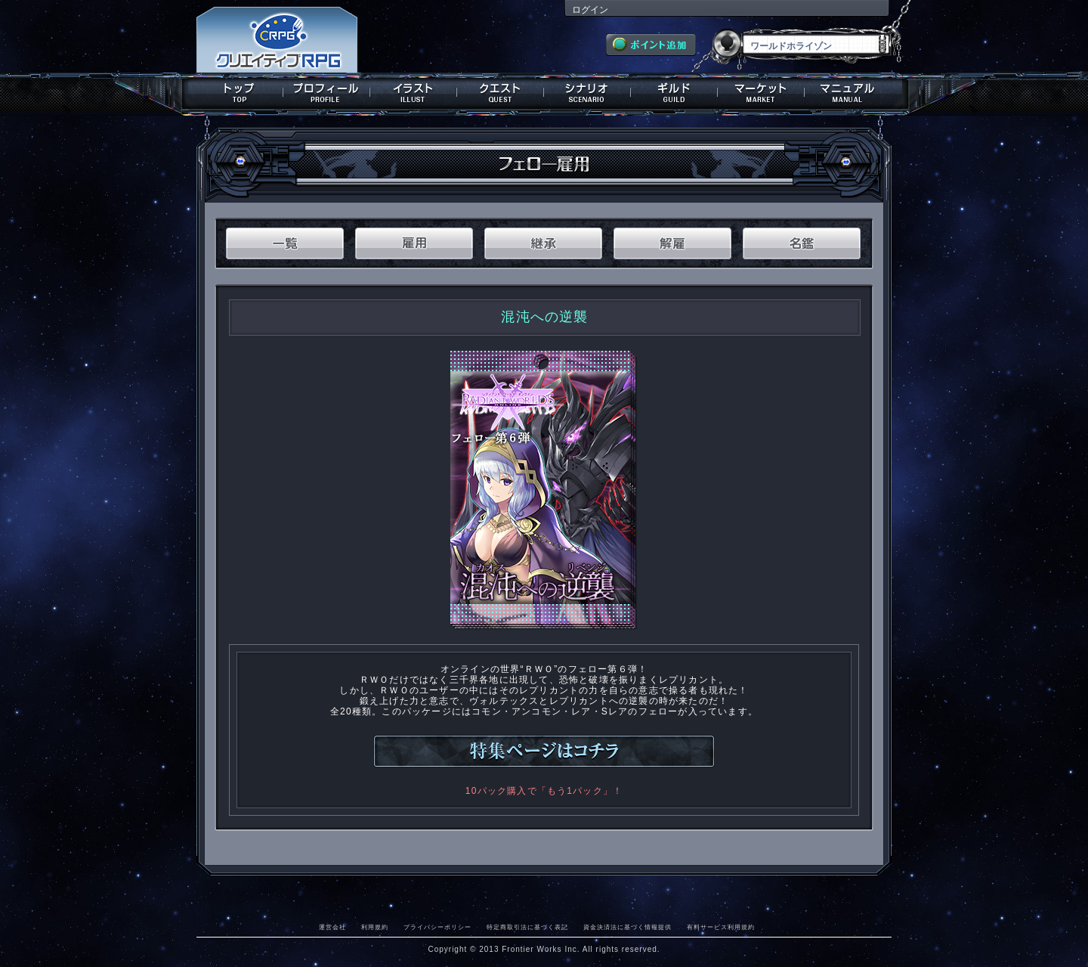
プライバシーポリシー (437, 927)
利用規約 (374, 927)
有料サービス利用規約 (721, 927)
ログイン (590, 10)
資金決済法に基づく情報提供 (627, 927)
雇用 (414, 243)
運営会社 (332, 927)
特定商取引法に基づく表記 (527, 927)
